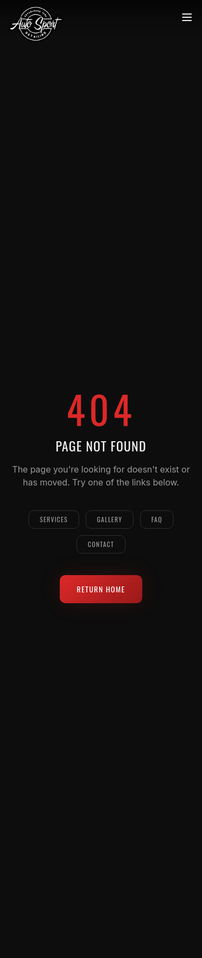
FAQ (156, 519)
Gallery (109, 519)
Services (54, 519)
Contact (101, 544)
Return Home (101, 589)
